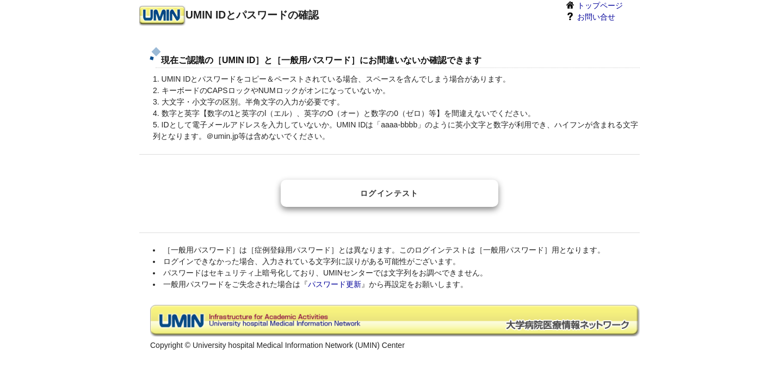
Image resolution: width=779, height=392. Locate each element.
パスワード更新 (334, 284)
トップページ (594, 5)
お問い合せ (590, 16)
